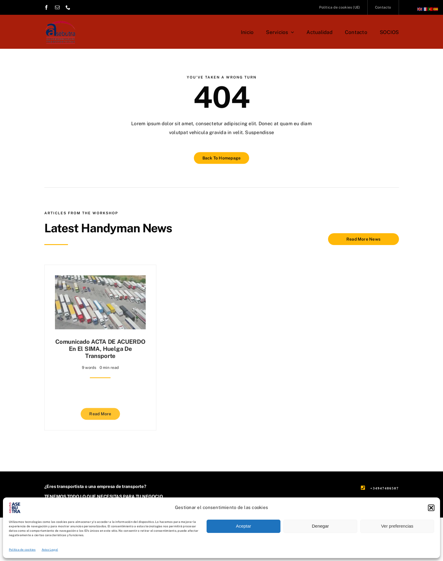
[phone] (68, 7)
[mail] (57, 7)
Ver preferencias (397, 525)
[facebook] (46, 7)
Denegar (320, 525)
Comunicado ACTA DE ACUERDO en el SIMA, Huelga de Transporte (100, 346)
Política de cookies (22, 549)
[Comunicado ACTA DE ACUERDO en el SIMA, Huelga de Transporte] (100, 277)
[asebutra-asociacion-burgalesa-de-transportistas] (60, 18)
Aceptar (243, 525)
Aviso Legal (50, 549)
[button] (431, 508)
